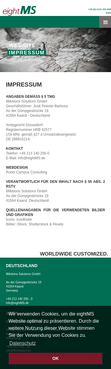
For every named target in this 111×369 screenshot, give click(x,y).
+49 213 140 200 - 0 (19, 298)
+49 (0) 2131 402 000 (99, 9)
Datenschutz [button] (22, 343)
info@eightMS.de (17, 303)
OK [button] (55, 358)
